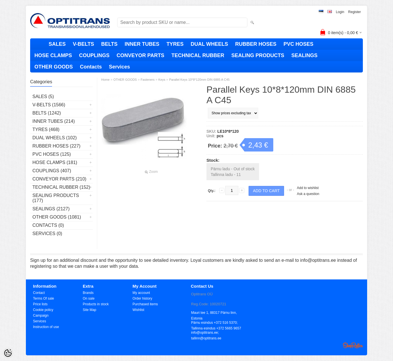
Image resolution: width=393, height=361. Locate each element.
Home (105, 79)
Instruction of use (46, 327)
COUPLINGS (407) (51, 170)
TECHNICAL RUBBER (197, 55)
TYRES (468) (45, 129)
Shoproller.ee (353, 345)
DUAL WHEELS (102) (54, 137)
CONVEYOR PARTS (140, 55)
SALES (57, 44)
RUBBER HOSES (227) (56, 146)
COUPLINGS (94, 55)
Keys (161, 79)
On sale (88, 298)
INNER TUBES (142, 44)
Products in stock (96, 304)
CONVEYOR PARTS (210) (59, 179)
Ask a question (308, 194)
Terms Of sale (43, 298)
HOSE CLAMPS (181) (54, 162)
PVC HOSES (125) (51, 154)
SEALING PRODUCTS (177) (55, 198)
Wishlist (138, 310)
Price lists (40, 304)
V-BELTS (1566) (48, 104)
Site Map (89, 310)
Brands (88, 293)
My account (141, 293)
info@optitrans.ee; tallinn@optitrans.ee (206, 333)
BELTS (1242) (46, 113)
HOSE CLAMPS (53, 55)
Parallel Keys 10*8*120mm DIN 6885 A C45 (199, 79)
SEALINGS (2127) (51, 208)
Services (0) (47, 233)
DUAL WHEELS (209, 44)
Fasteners (148, 79)
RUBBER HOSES (255, 44)
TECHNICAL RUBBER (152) (61, 187)
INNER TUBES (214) (53, 121)
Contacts (91, 67)
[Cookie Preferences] (8, 353)
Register (354, 12)
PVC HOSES (298, 44)
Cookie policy (43, 310)
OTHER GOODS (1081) (56, 217)
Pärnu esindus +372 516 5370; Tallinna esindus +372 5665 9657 (216, 323)
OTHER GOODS (53, 67)
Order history (142, 298)
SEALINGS (304, 55)
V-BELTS (83, 44)
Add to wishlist (308, 188)
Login (340, 12)
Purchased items (145, 304)
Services (119, 67)
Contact (39, 293)
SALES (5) (43, 96)
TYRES (174, 44)
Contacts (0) (48, 225)
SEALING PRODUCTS (257, 55)
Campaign (41, 316)
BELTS (109, 44)
